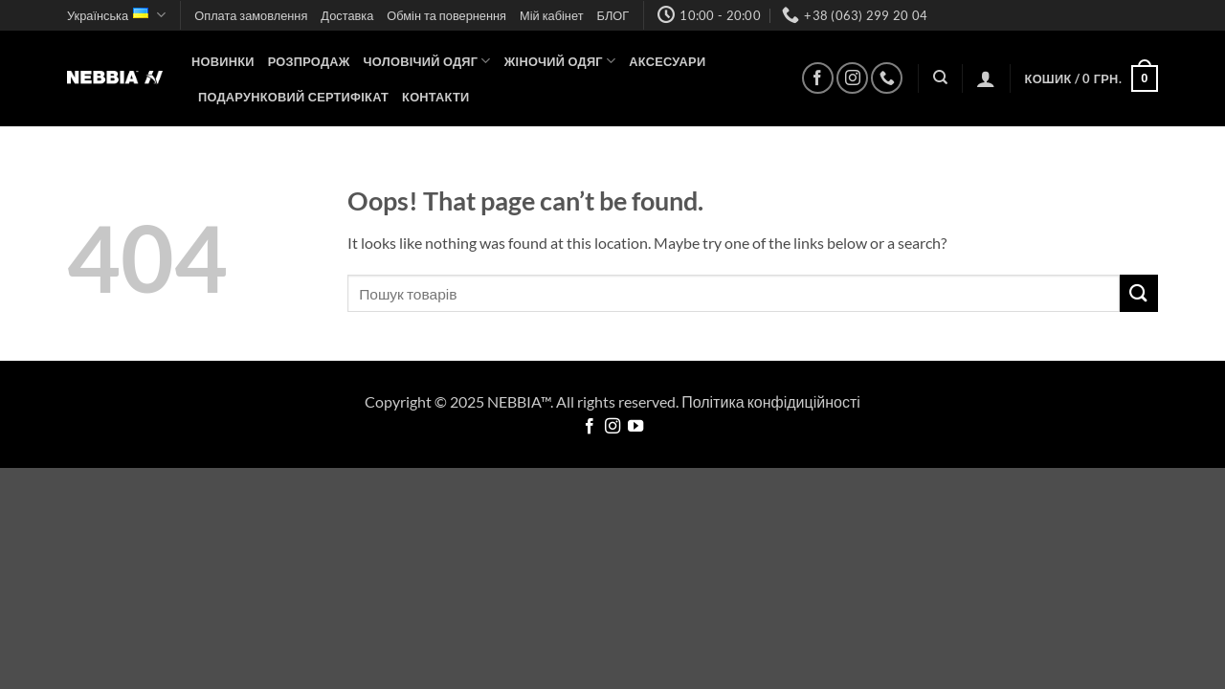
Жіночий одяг (560, 61)
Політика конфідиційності (770, 401)
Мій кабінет (551, 15)
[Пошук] (940, 77)
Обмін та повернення (446, 15)
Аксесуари (667, 61)
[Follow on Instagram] (852, 78)
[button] (985, 78)
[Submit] (1139, 293)
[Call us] (886, 78)
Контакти (435, 96)
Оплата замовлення (250, 15)
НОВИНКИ (223, 61)
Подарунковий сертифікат (293, 96)
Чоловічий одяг (427, 61)
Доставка (347, 15)
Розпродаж (309, 61)
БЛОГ (613, 15)
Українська (116, 15)
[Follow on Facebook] (818, 78)
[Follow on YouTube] (635, 426)
